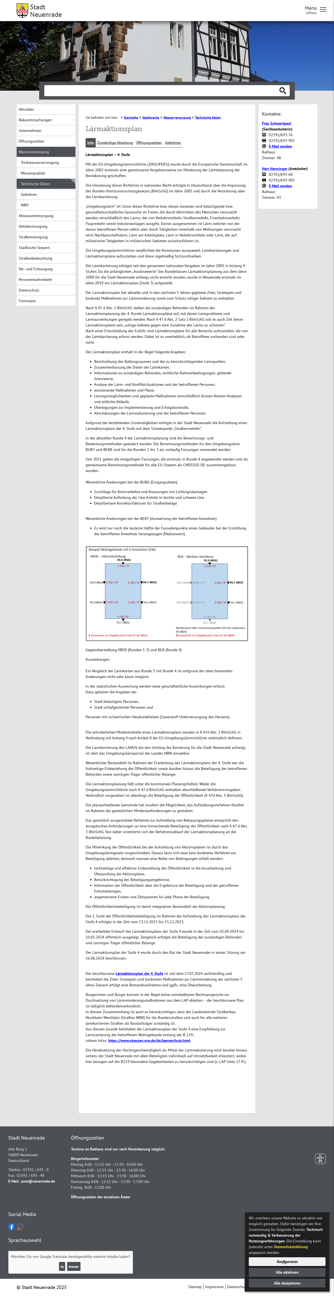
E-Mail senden (280, 146)
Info (90, 142)
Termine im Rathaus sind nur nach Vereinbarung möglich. (118, 1149)
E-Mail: (14, 1181)
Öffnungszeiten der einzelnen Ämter (100, 1196)
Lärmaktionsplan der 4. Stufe (139, 973)
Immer (74, 1266)
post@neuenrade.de (38, 1181)
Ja (62, 1266)
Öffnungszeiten (149, 142)
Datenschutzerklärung (291, 1246)
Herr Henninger (274, 168)
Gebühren (173, 142)
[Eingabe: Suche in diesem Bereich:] (162, 90)
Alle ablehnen (287, 1272)
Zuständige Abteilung (115, 142)
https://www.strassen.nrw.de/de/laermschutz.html (149, 1040)
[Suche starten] (282, 90)
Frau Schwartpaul (276, 123)
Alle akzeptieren (287, 1283)
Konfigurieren (287, 1261)
